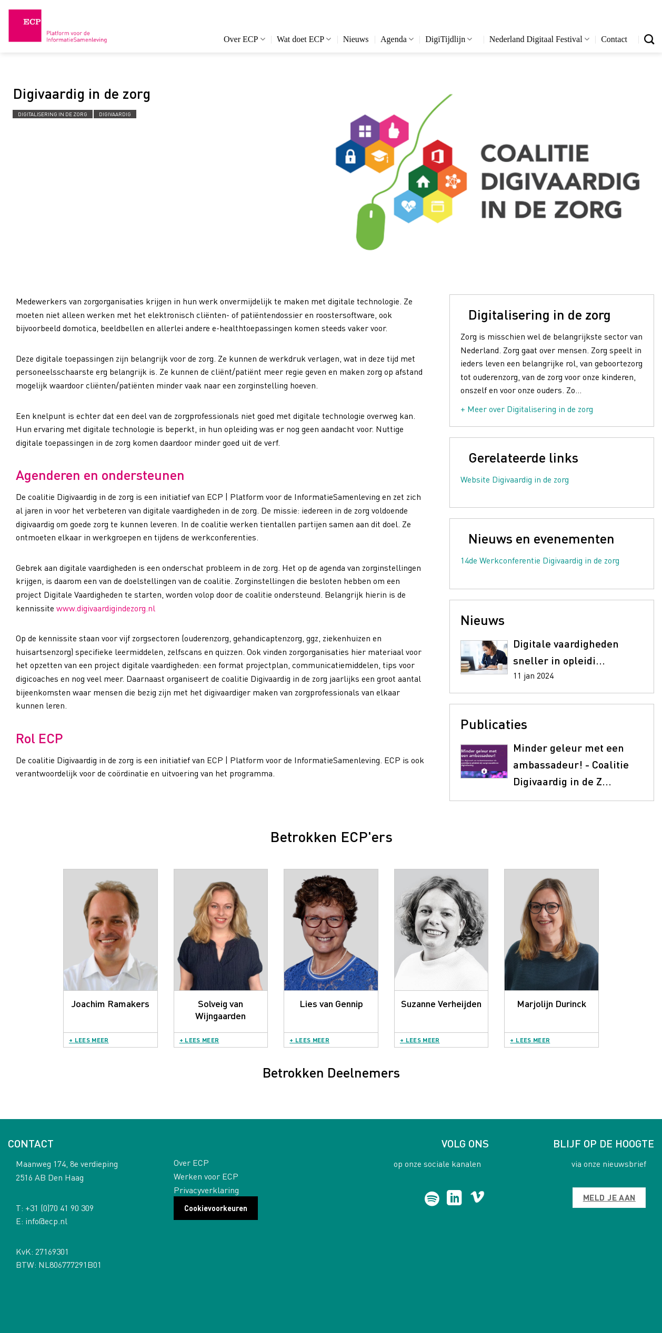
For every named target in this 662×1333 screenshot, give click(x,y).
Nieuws (356, 39)
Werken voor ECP (206, 1176)
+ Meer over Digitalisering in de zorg (526, 408)
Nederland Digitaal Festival (539, 39)
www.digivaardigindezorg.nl (105, 607)
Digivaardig (115, 114)
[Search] (649, 39)
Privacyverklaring (206, 1189)
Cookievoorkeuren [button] (215, 1208)
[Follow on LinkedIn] (454, 1199)
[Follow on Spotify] (432, 1199)
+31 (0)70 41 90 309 (59, 1207)
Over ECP (244, 39)
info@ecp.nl (46, 1220)
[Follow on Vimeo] (477, 1199)
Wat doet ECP (304, 39)
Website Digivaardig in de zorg (514, 479)
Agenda (397, 39)
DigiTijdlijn (448, 39)
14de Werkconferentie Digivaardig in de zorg (539, 560)
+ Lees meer (89, 1040)
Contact (614, 39)
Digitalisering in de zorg (52, 114)
